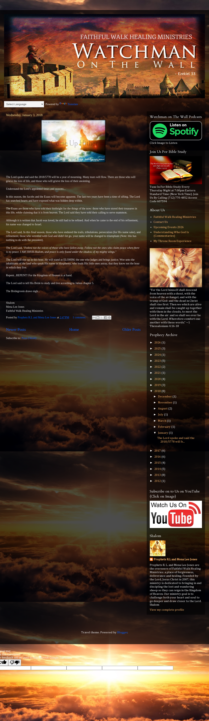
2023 (157, 360)
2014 (157, 468)
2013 (157, 474)
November (165, 402)
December (165, 396)
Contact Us (161, 221)
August (163, 408)
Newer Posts (16, 329)
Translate (68, 104)
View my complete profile (167, 609)
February (164, 426)
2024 (157, 354)
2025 (157, 348)
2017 (157, 450)
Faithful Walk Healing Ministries (175, 216)
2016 (157, 456)
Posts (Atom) (29, 338)
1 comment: (80, 317)
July (161, 414)
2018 (157, 391)
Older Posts (131, 329)
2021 (157, 372)
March (162, 420)
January (163, 432)
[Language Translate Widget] (24, 104)
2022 (157, 366)
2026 (157, 342)
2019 (157, 385)
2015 (157, 462)
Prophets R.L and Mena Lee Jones (175, 559)
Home (74, 329)
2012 (157, 480)
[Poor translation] (14, 662)
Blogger (122, 632)
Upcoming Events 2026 (169, 227)
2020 (157, 379)
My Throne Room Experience (173, 241)
